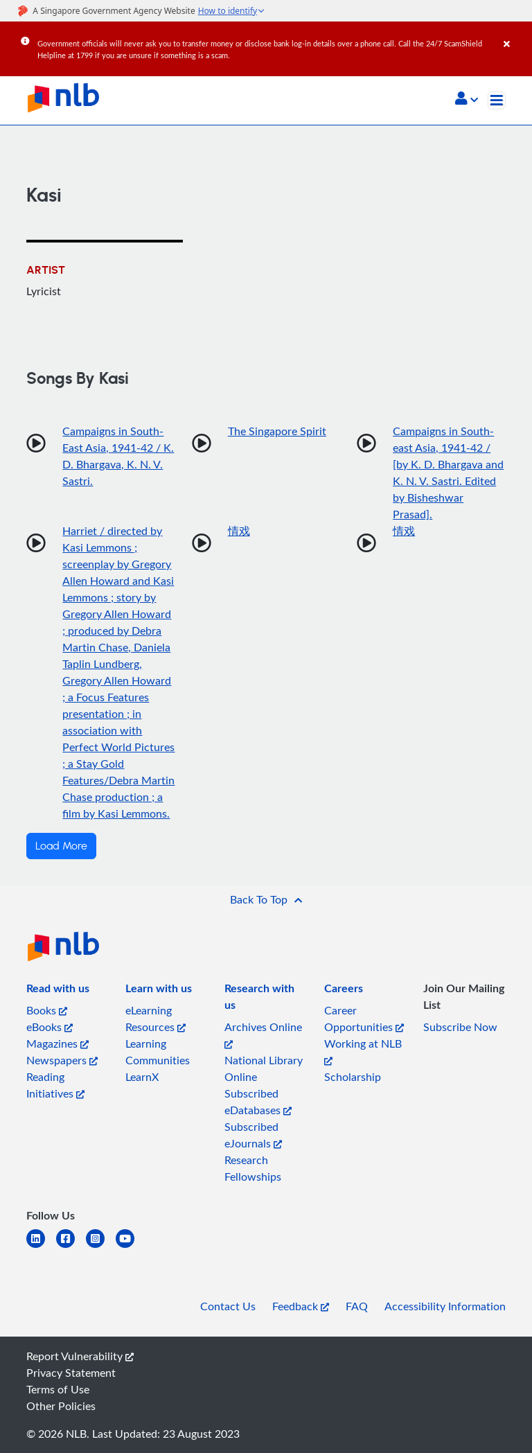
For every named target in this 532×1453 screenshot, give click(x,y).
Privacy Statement (71, 1372)
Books (46, 1010)
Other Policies (61, 1406)
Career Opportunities (364, 1018)
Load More (61, 846)
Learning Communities (157, 1052)
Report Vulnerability (80, 1356)
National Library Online (263, 1068)
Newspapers (62, 1060)
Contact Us (228, 1306)
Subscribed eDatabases (258, 1102)
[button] (466, 99)
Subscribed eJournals (253, 1135)
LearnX (142, 1076)
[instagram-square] (101, 1247)
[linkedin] (41, 1247)
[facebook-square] (71, 1247)
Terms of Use (57, 1389)
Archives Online (263, 1034)
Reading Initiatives (55, 1085)
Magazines (57, 1043)
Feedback (300, 1306)
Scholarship (352, 1076)
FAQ (357, 1306)
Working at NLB (363, 1051)
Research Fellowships (252, 1168)
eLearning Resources (155, 1018)
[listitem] (57, 991)
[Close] (515, 34)
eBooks (49, 1026)
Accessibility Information (445, 1306)
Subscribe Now (460, 1026)
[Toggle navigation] (497, 100)
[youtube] (130, 1247)
